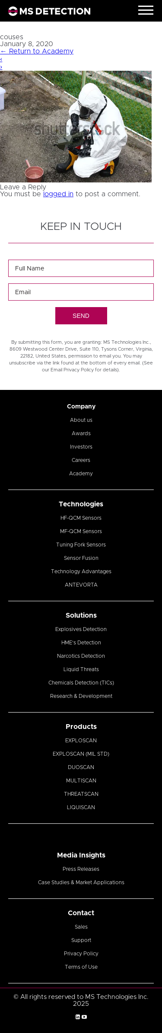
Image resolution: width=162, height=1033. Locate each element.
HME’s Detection (81, 642)
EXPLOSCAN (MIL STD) (81, 754)
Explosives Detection (81, 629)
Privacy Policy (81, 953)
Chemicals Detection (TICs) (81, 682)
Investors (81, 446)
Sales (81, 926)
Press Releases (81, 869)
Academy (81, 473)
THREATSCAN (81, 794)
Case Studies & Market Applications (81, 882)
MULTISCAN (81, 780)
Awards (81, 433)
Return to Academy (36, 51)
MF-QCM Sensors (81, 531)
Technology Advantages (81, 571)
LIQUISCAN (81, 807)
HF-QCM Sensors (81, 518)
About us (81, 420)
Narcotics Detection (81, 656)
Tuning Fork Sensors (81, 544)
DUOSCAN (81, 767)
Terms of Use (81, 967)
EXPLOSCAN (81, 740)
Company (81, 407)
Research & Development (81, 696)
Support (81, 940)
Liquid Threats (81, 669)
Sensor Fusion (81, 558)
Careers (81, 460)
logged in (58, 194)
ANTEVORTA (81, 584)
